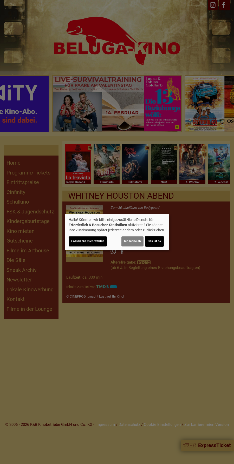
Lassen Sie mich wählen (87, 241)
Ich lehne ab (132, 241)
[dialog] (117, 232)
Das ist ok (154, 241)
